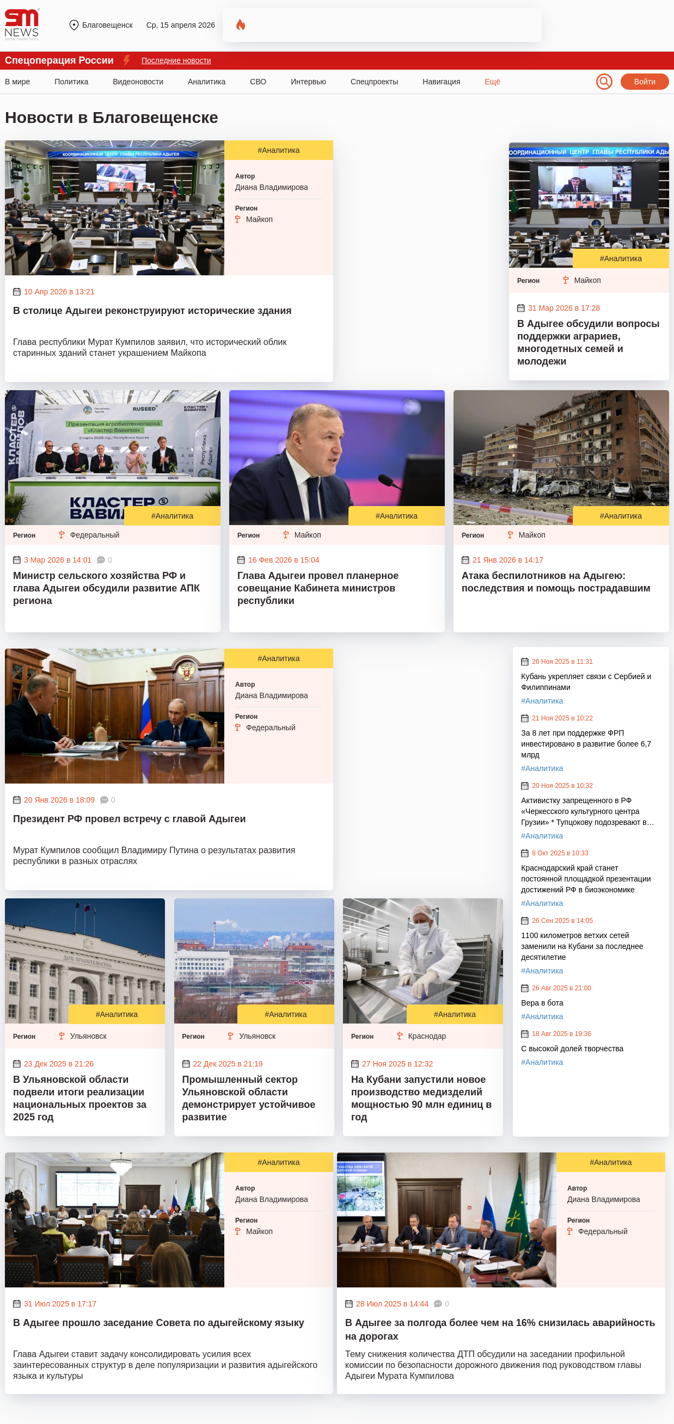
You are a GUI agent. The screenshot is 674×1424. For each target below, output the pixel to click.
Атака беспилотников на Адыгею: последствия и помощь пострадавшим (557, 582)
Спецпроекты (374, 81)
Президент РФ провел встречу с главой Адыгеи (129, 818)
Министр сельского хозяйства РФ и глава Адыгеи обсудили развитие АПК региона (106, 588)
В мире (17, 81)
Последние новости (176, 60)
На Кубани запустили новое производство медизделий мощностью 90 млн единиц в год (421, 1098)
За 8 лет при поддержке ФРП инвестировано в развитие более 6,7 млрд (586, 744)
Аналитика (206, 81)
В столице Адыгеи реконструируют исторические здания (152, 310)
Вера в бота (542, 1002)
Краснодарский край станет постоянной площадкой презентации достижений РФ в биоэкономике (586, 879)
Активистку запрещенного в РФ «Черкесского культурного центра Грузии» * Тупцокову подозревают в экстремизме (583, 812)
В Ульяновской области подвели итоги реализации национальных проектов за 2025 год (79, 1098)
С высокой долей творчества (572, 1048)
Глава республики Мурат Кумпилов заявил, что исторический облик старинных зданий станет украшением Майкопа (149, 347)
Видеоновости (138, 81)
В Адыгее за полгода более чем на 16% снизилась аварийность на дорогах (500, 1329)
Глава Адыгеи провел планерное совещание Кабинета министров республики (318, 588)
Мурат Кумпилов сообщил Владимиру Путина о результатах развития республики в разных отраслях (154, 856)
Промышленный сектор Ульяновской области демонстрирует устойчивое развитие (249, 1098)
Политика (71, 81)
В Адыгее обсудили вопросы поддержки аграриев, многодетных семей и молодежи (588, 342)
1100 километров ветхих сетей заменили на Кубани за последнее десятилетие (582, 946)
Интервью (308, 81)
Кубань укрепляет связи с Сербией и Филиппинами (586, 682)
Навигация (441, 81)
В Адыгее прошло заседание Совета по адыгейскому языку (158, 1322)
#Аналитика (278, 150)
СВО (258, 81)
